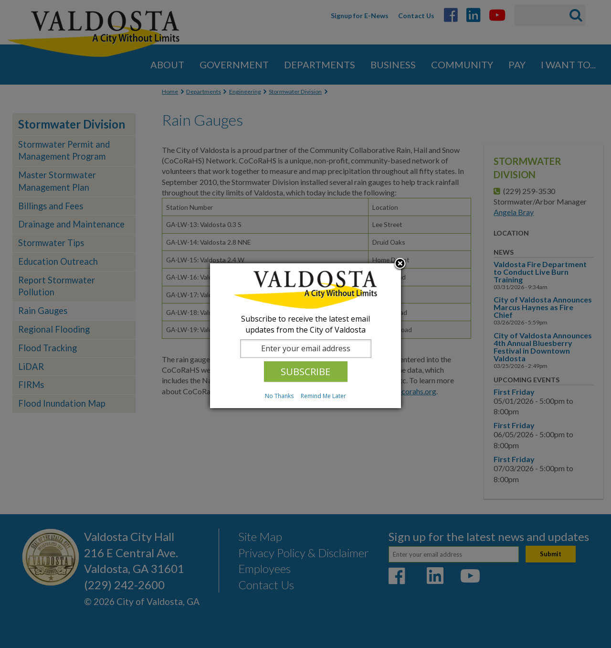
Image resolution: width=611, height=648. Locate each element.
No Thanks (279, 396)
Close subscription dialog (400, 264)
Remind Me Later (323, 396)
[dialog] (305, 335)
